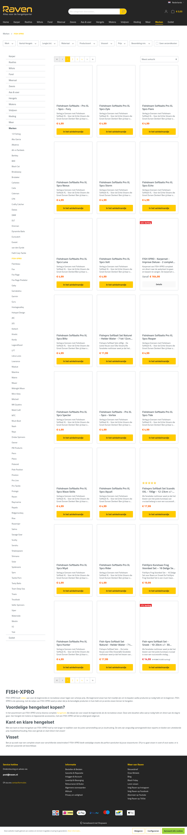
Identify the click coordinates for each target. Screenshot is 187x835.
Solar (14, 561)
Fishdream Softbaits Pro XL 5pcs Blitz (72, 337)
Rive (13, 518)
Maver (14, 382)
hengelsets (61, 712)
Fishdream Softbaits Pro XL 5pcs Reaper (157, 337)
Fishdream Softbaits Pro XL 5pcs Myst (72, 566)
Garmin (15, 296)
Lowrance (16, 361)
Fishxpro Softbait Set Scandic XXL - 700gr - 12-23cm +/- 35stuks (158, 490)
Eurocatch (16, 236)
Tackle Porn (16, 577)
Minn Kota (16, 393)
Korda (14, 339)
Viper (14, 610)
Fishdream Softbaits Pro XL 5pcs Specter (72, 413)
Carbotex (15, 182)
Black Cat (16, 166)
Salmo (14, 529)
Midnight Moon (18, 388)
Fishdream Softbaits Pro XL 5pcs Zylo (114, 107)
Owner (14, 442)
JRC (13, 317)
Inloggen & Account (73, 776)
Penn (14, 453)
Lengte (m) (49, 43)
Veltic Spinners (18, 604)
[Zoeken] (123, 11)
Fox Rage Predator (19, 280)
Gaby (14, 285)
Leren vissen (133, 783)
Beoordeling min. (140, 43)
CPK (13, 198)
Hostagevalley (18, 307)
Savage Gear (17, 534)
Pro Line (15, 480)
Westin (15, 621)
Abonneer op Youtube (137, 794)
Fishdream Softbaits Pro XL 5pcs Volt (114, 260)
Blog (129, 776)
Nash (14, 426)
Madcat (15, 366)
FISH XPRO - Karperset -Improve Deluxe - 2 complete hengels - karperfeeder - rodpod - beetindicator (158, 260)
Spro (14, 572)
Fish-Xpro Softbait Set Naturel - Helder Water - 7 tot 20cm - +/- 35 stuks (116, 643)
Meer (11, 122)
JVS (13, 323)
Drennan (15, 225)
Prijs (122, 43)
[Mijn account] (166, 11)
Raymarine (16, 502)
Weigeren (138, 830)
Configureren (153, 830)
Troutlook (16, 599)
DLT (13, 220)
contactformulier (19, 782)
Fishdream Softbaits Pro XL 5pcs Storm (114, 184)
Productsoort (87, 43)
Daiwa (14, 209)
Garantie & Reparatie (74, 772)
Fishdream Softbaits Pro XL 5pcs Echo (157, 184)
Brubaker (16, 177)
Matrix (14, 377)
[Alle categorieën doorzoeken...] (94, 11)
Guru (14, 301)
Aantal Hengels (28, 43)
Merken (13, 128)
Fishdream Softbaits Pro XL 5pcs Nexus (72, 184)
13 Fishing (16, 133)
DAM (14, 215)
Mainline (15, 372)
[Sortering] (159, 59)
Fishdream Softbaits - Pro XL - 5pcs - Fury (73, 107)
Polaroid (15, 464)
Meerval (13, 80)
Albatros (15, 144)
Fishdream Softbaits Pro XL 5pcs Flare (157, 107)
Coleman (15, 193)
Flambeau (16, 263)
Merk (9, 43)
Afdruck (68, 791)
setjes (23, 697)
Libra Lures (16, 355)
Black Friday (133, 780)
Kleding (12, 116)
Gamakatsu (16, 290)
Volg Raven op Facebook (138, 791)
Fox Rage (16, 274)
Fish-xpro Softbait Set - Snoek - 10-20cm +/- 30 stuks (156, 643)
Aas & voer (14, 92)
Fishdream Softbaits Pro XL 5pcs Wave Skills (72, 490)
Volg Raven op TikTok (137, 798)
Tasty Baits (16, 583)
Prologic (15, 491)
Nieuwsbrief (133, 769)
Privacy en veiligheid (74, 794)
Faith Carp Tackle (19, 252)
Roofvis (12, 62)
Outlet (12, 637)
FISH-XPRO (17, 258)
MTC (14, 415)
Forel (11, 74)
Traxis (14, 594)
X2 (13, 626)
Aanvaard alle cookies (173, 830)
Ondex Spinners (18, 437)
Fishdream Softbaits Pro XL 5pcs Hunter (72, 643)
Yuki (13, 631)
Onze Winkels (133, 772)
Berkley (15, 155)
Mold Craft (16, 410)
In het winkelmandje (73, 131)
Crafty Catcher (18, 204)
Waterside (16, 615)
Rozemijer (16, 523)
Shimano (15, 556)
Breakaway (16, 171)
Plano (14, 458)
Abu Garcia (16, 139)
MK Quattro (17, 404)
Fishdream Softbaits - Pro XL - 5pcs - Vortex (115, 413)
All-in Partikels (18, 150)
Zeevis (12, 86)
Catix (14, 188)
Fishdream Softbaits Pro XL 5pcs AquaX (114, 490)
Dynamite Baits (18, 231)
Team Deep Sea (18, 588)
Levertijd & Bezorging (74, 780)
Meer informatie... (74, 831)
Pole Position (17, 469)
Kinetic (15, 334)
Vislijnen (13, 110)
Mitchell (15, 399)
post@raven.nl (10, 774)
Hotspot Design (18, 312)
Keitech (15, 328)
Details (159, 284)
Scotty (14, 539)
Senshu (15, 545)
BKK (13, 160)
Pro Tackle (16, 485)
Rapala (15, 507)
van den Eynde (18, 247)
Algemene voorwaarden (75, 787)
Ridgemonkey (17, 512)
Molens (12, 104)
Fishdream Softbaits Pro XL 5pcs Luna (72, 260)
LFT (13, 350)
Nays (14, 431)
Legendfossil (17, 345)
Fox (13, 269)
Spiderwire (16, 567)
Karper (12, 56)
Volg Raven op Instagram (138, 787)
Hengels (13, 98)
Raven (14, 496)
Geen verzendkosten (168, 43)
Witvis (12, 68)
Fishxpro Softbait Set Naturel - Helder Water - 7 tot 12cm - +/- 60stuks (115, 337)
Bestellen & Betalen (73, 769)
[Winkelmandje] (176, 11)
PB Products (17, 447)
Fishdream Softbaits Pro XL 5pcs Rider (114, 566)
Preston (15, 474)
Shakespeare (17, 550)
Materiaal (68, 43)
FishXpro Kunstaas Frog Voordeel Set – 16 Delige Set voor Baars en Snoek (158, 566)
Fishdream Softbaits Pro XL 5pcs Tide (157, 413)
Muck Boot (16, 420)
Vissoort (106, 43)
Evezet (15, 242)
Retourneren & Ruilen (74, 783)
